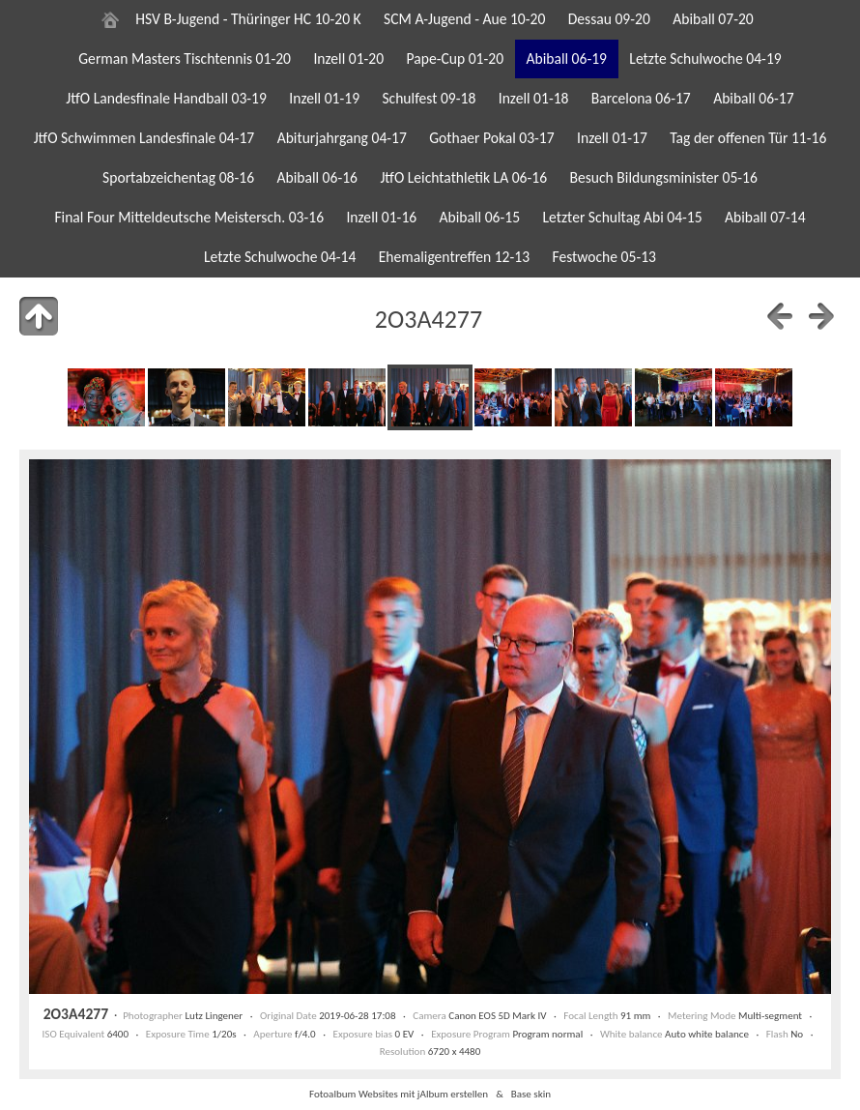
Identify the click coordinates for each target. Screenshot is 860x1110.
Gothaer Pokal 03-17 (491, 138)
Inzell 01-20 (348, 58)
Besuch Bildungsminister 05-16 (663, 177)
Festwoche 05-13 (604, 257)
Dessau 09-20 (609, 19)
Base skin (531, 1093)
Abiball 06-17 (753, 98)
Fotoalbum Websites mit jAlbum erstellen (398, 1093)
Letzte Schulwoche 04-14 (280, 257)
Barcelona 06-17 (641, 98)
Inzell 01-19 (324, 98)
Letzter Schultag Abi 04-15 (622, 217)
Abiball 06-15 (480, 217)
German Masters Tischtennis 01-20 (184, 58)
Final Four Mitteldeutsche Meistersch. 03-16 (189, 217)
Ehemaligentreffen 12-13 (454, 257)
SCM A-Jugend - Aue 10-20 (464, 19)
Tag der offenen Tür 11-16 (748, 138)
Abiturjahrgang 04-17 (342, 138)
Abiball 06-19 (566, 58)
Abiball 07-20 (713, 19)
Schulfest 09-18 (428, 98)
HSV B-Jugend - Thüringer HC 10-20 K (247, 19)
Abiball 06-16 (317, 177)
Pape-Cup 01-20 (455, 58)
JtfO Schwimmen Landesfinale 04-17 (144, 138)
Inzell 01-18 (534, 98)
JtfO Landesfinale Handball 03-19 (166, 98)
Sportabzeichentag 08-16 (178, 177)
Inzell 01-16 (381, 217)
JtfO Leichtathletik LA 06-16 (463, 177)
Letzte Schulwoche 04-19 (705, 58)
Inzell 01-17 (612, 138)
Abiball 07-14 (765, 217)
